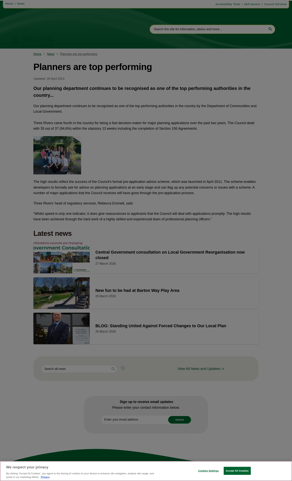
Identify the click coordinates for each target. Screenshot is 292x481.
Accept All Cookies (237, 470)
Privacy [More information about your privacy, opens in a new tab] (45, 477)
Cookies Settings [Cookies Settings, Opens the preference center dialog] (208, 470)
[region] (146, 471)
